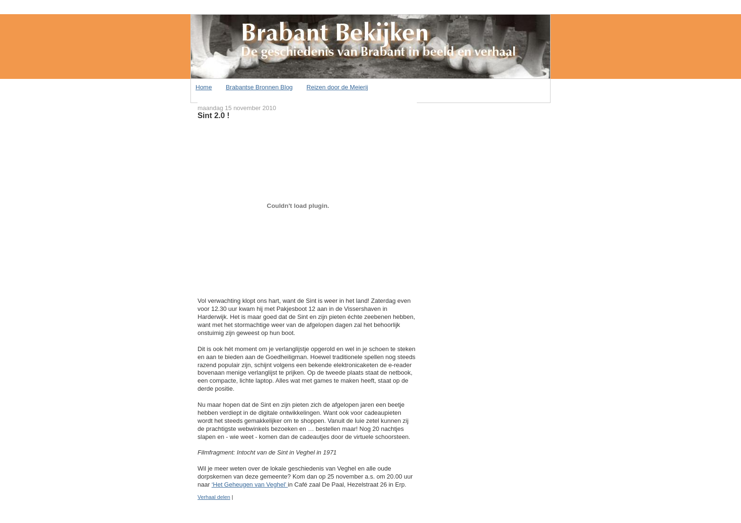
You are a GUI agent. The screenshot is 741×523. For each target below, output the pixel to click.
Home (204, 87)
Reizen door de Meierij (337, 87)
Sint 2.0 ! (214, 115)
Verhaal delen (214, 497)
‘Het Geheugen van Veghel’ (250, 484)
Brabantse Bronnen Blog (259, 87)
